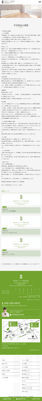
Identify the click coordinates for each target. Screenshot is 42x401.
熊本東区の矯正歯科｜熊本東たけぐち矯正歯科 (12, 181)
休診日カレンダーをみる (33, 299)
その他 (20, 185)
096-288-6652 (12, 303)
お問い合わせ (25, 391)
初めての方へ (5, 363)
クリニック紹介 (25, 360)
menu (40, 2)
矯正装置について (26, 370)
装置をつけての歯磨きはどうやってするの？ (28, 264)
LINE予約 (36, 399)
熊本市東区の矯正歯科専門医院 (15, 396)
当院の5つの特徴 (6, 370)
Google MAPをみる (34, 350)
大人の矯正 (24, 363)
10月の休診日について (8, 264)
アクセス (24, 381)
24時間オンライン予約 (27, 388)
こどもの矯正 (25, 367)
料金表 (3, 374)
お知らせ (24, 384)
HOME (3, 360)
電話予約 (7, 399)
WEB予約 (22, 399)
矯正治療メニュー (26, 374)
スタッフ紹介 (5, 367)
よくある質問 (5, 377)
